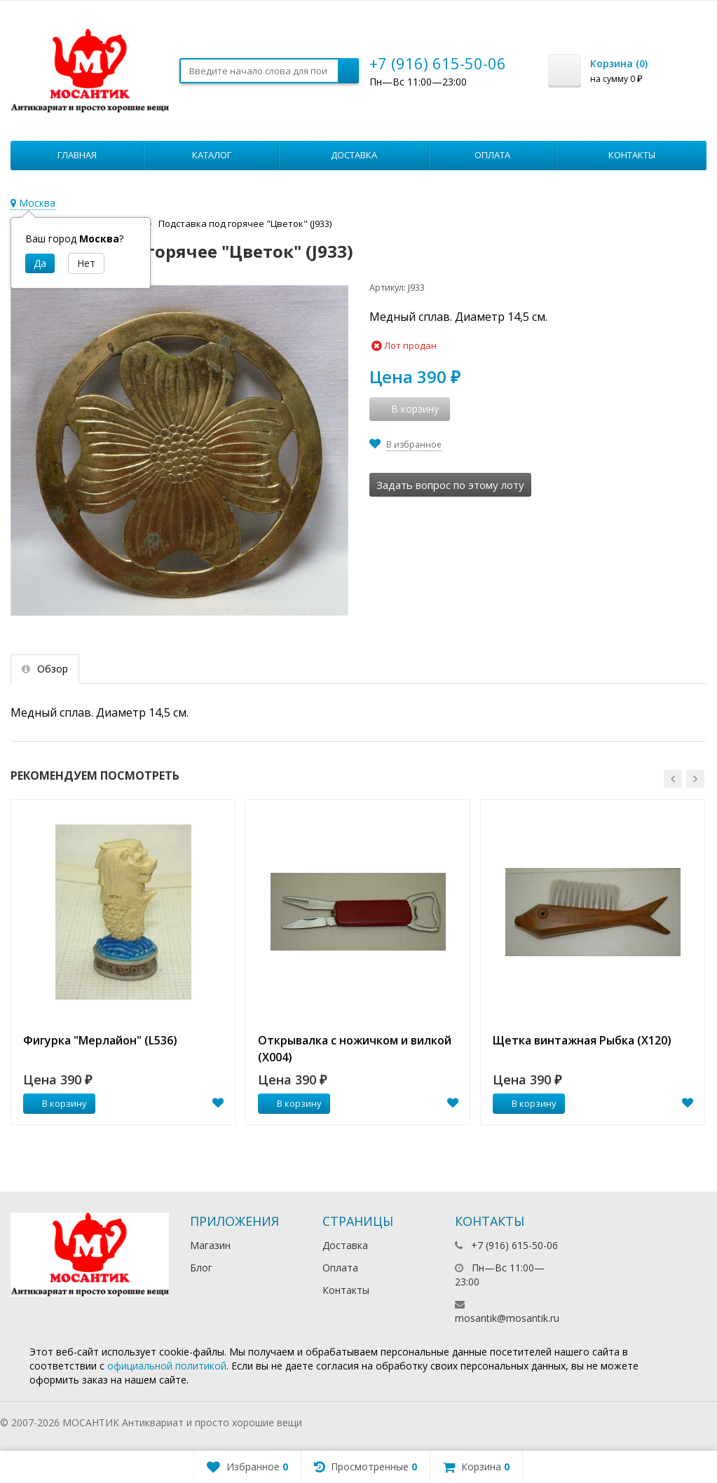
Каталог (211, 155)
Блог (201, 1267)
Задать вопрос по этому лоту (450, 485)
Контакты (631, 155)
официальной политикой (166, 1365)
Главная (77, 155)
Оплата (492, 155)
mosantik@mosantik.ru (507, 1318)
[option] (123, 962)
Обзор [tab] (45, 668)
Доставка (354, 155)
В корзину (57, 1103)
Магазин (210, 1245)
